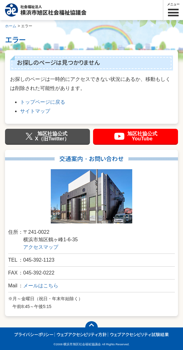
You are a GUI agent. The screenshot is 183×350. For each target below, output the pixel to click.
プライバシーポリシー (34, 334)
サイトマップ (35, 111)
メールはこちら (40, 285)
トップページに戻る (42, 102)
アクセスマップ (40, 247)
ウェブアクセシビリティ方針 (82, 334)
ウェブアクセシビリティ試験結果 (139, 334)
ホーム (10, 26)
